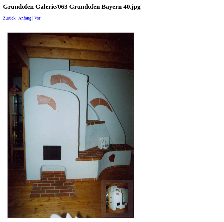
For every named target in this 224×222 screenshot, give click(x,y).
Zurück (9, 18)
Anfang (24, 18)
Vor (37, 18)
